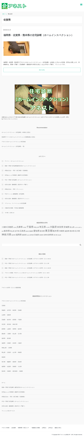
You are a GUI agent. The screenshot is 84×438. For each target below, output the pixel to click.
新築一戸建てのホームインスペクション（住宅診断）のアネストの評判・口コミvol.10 (28, 268)
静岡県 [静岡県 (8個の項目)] (50, 235)
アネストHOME (5, 427)
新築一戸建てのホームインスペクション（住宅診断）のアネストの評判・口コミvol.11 (28, 258)
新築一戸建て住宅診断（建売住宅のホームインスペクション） (18, 387)
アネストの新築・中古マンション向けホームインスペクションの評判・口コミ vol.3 (27, 272)
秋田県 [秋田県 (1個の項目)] (28, 235)
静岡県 (3, 329)
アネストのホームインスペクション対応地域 (14, 141)
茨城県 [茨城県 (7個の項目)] (36, 235)
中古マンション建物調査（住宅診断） (15, 194)
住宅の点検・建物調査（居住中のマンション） (17, 198)
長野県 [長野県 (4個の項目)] (45, 235)
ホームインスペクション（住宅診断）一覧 (13, 146)
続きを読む (42, 70)
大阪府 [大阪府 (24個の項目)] (53, 227)
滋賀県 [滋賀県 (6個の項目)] (67, 231)
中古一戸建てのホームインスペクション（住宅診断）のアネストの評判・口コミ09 (27, 263)
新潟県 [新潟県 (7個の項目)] (42, 231)
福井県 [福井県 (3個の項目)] (13, 235)
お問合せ (44, 427)
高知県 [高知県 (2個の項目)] (59, 235)
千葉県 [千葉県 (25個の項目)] (30, 227)
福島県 (9, 315)
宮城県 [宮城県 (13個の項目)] (66, 227)
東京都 (9, 324)
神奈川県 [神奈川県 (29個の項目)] (6, 234)
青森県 (3, 310)
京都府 (9, 343)
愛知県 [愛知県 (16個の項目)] (36, 231)
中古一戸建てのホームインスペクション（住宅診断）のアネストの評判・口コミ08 (27, 277)
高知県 (20, 361)
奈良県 (14, 343)
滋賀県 (3, 343)
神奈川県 (15, 324)
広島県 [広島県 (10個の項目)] (22, 231)
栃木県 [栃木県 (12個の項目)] (56, 231)
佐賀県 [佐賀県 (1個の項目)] (14, 227)
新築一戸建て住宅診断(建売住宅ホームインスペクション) (20, 166)
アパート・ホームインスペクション (14, 161)
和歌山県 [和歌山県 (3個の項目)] (36, 227)
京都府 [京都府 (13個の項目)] (10, 227)
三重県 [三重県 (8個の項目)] (4, 227)
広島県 (9, 352)
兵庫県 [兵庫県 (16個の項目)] (20, 227)
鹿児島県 (15, 371)
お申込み (50, 427)
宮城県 (20, 310)
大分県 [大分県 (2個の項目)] (48, 227)
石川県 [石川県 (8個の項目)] (77, 231)
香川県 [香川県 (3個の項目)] (55, 235)
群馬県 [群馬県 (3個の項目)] (32, 235)
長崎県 (14, 366)
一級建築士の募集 (35, 427)
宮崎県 (9, 371)
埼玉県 (3, 324)
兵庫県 (10, 347)
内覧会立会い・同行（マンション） (14, 189)
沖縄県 (21, 371)
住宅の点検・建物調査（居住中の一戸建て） (17, 184)
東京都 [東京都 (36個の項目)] (49, 230)
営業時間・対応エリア (23, 427)
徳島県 (14, 361)
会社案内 (13, 427)
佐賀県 (9, 366)
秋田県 (14, 310)
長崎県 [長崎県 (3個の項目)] (41, 235)
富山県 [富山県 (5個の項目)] (72, 227)
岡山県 (3, 352)
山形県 (3, 315)
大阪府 (20, 343)
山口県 (14, 352)
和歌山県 (4, 347)
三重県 (9, 333)
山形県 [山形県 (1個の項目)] (79, 227)
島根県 (20, 352)
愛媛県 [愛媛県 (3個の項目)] (31, 231)
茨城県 (3, 319)
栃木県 (9, 319)
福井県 (3, 338)
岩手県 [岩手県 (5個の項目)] (17, 231)
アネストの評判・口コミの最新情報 (11, 287)
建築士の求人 (58, 427)
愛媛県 (9, 361)
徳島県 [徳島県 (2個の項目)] (27, 231)
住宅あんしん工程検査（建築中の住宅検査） (17, 175)
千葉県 (20, 319)
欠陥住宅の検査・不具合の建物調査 (14, 208)
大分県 (20, 366)
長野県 (14, 329)
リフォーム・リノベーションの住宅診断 (15, 203)
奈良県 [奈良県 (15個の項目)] (60, 227)
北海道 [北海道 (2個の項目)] (24, 227)
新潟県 (9, 338)
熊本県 (3, 371)
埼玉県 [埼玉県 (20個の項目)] (42, 227)
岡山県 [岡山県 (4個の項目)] (12, 231)
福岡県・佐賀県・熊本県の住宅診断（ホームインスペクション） (38, 35)
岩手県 (9, 310)
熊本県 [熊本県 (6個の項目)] (72, 231)
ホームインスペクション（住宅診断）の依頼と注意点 (16, 132)
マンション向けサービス (8, 410)
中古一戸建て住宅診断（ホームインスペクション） (18, 180)
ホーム (3, 382)
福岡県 (3, 366)
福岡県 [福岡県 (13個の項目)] (19, 235)
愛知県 (3, 333)
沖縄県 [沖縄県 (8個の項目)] (61, 231)
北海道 (3, 305)
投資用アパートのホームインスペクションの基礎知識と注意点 (18, 137)
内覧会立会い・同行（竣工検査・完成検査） (17, 170)
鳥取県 (3, 357)
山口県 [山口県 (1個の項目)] (76, 227)
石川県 (20, 333)
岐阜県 (20, 329)
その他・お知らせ (9, 212)
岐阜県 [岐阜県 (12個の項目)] (7, 231)
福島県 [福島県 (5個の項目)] (24, 235)
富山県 (14, 333)
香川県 (3, 361)
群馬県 (14, 319)
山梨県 (9, 329)
